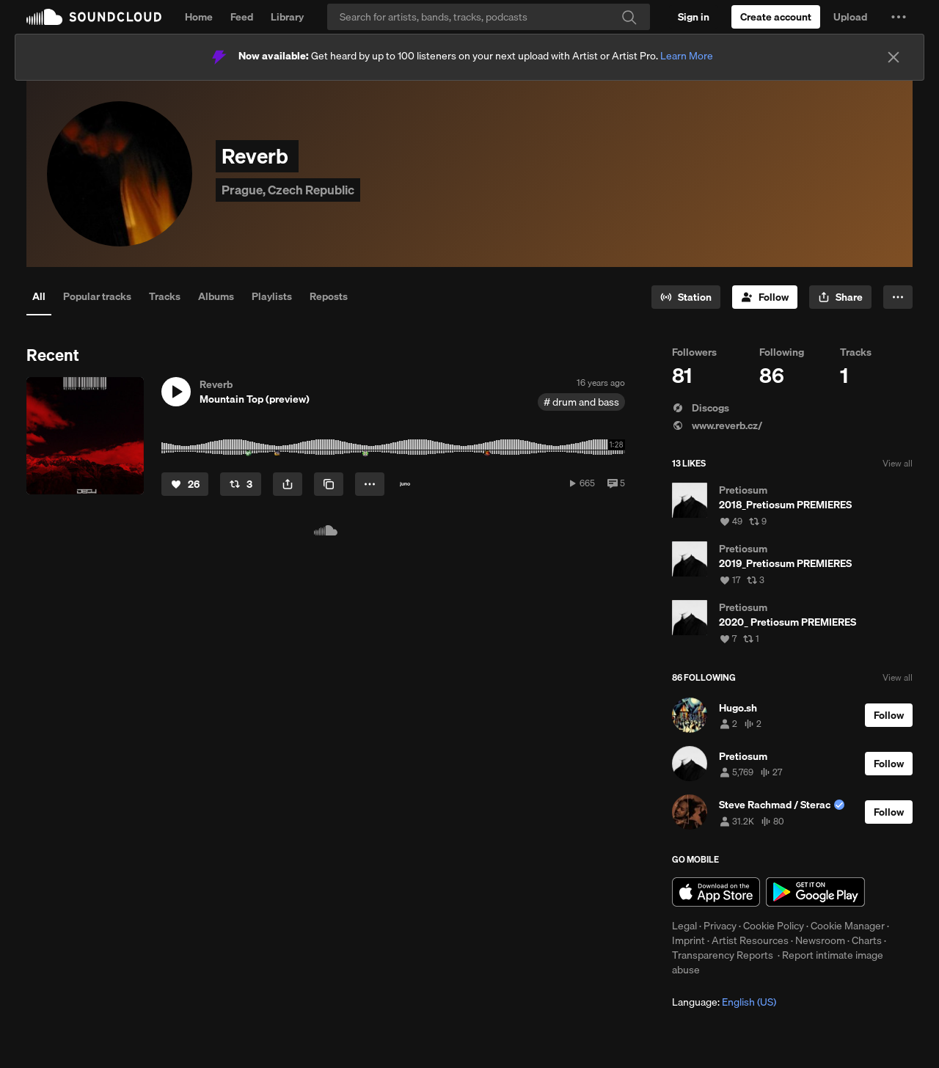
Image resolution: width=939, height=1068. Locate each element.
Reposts (329, 296)
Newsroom (820, 940)
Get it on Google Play (815, 892)
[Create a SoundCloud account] (775, 17)
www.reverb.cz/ (717, 425)
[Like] (184, 484)
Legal (684, 926)
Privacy (720, 926)
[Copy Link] (328, 484)
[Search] (488, 17)
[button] (899, 17)
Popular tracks (97, 296)
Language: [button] (724, 1002)
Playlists (272, 296)
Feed (241, 17)
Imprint (688, 940)
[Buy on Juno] (405, 484)
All (38, 296)
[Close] (893, 57)
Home (199, 17)
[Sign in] (693, 17)
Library (287, 17)
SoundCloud (93, 17)
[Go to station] (685, 297)
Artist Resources (750, 940)
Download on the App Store (716, 892)
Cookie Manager (848, 926)
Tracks (164, 296)
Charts (867, 940)
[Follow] (764, 297)
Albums (216, 296)
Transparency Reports (722, 955)
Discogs (700, 408)
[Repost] (240, 484)
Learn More (686, 56)
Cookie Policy (773, 926)
